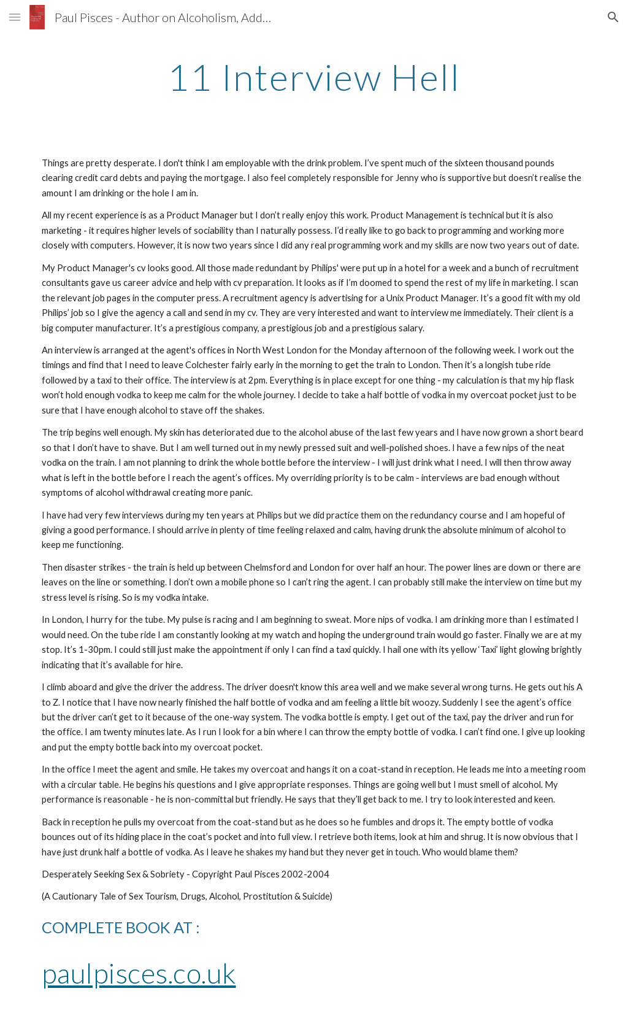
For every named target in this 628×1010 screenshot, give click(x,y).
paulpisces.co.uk (139, 973)
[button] (14, 17)
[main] (314, 77)
